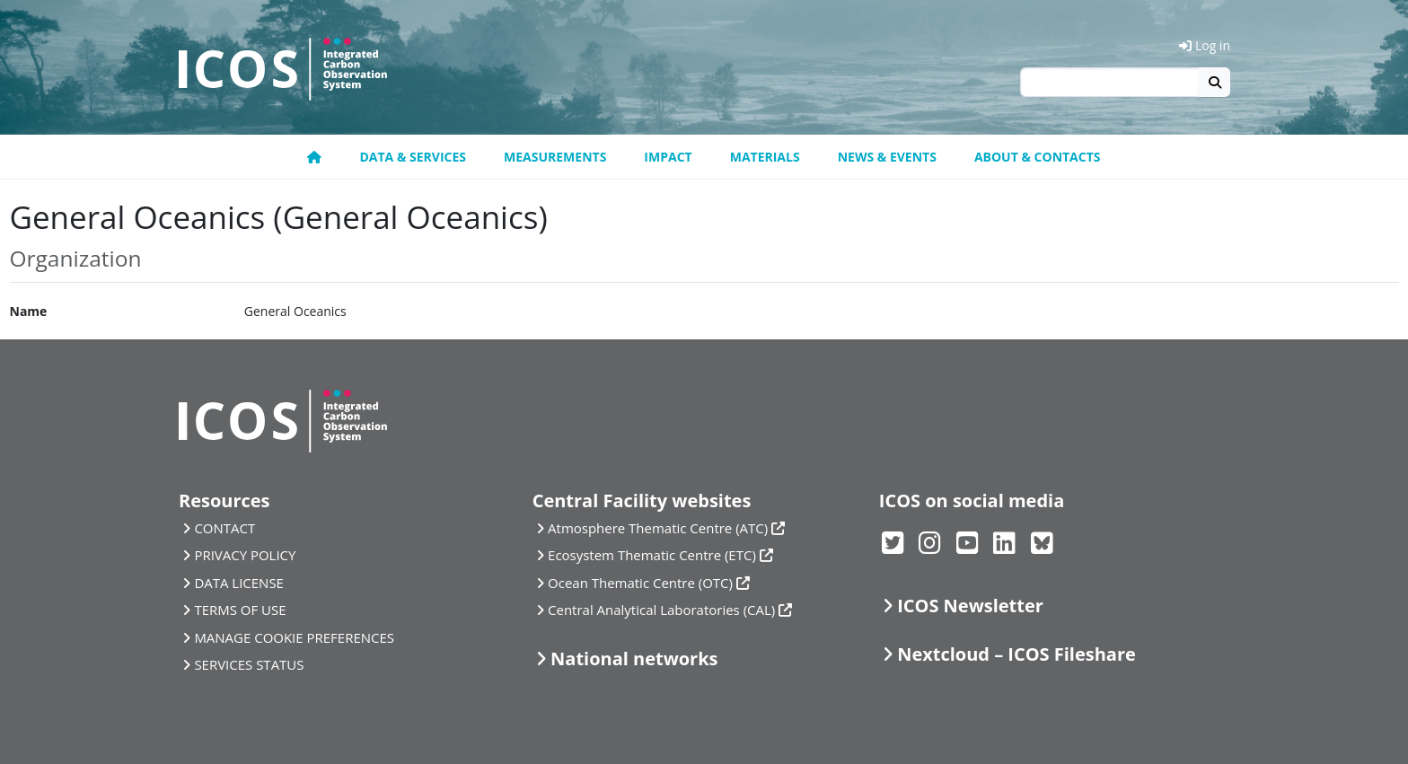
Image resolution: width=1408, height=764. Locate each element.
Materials (765, 156)
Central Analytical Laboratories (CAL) (661, 610)
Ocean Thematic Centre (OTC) (640, 583)
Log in (1204, 45)
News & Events (887, 156)
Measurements (555, 156)
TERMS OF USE (240, 610)
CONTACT (224, 528)
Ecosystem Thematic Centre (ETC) (652, 555)
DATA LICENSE (239, 583)
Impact (667, 156)
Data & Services (412, 156)
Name (29, 311)
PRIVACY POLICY (244, 555)
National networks (633, 658)
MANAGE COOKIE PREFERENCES (294, 637)
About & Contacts (1037, 156)
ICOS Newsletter (970, 605)
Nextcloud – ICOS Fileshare (1016, 654)
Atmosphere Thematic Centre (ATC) (658, 528)
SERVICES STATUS (249, 664)
